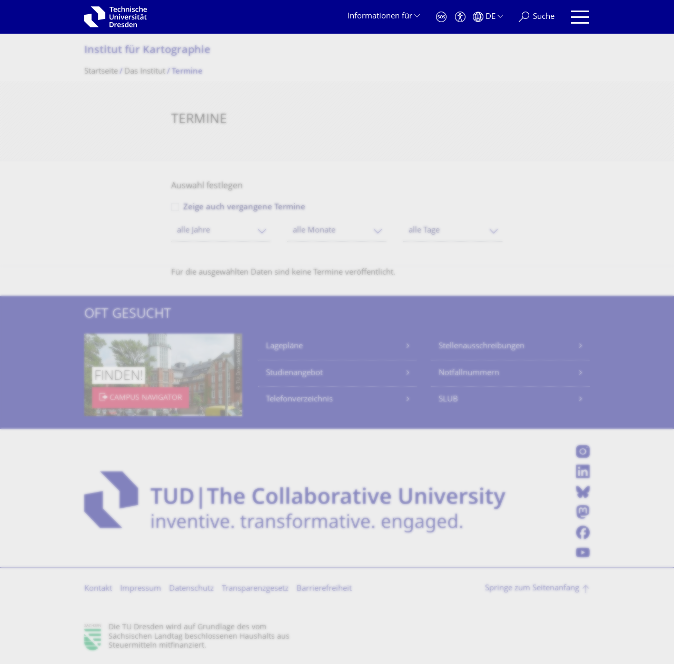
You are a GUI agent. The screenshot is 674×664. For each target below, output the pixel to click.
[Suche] (536, 17)
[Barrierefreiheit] (460, 17)
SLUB (448, 400)
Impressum (140, 589)
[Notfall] (441, 17)
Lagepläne (284, 346)
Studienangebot (294, 373)
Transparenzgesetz (255, 589)
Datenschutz (191, 589)
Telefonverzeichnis (299, 400)
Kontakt (98, 589)
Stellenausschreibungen (481, 346)
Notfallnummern (469, 373)
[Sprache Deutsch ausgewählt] (488, 17)
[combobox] (221, 231)
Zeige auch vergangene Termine (244, 208)
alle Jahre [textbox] (193, 231)
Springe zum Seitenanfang (532, 588)
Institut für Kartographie (147, 51)
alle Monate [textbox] (314, 231)
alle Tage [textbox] (424, 231)
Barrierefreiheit (324, 589)
